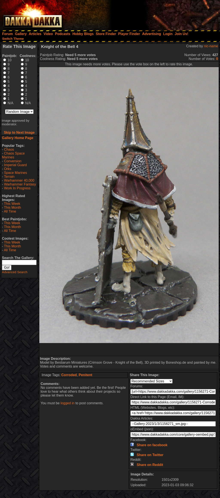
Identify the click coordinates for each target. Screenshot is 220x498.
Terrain (9, 176)
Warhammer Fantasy (20, 184)
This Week (12, 203)
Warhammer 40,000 (19, 180)
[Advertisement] (162, 14)
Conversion (12, 161)
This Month (12, 207)
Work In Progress (17, 188)
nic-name (211, 46)
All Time (10, 211)
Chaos (9, 149)
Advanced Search (14, 272)
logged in (68, 403)
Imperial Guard (15, 165)
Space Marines (15, 173)
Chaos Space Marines (13, 155)
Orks (7, 169)
